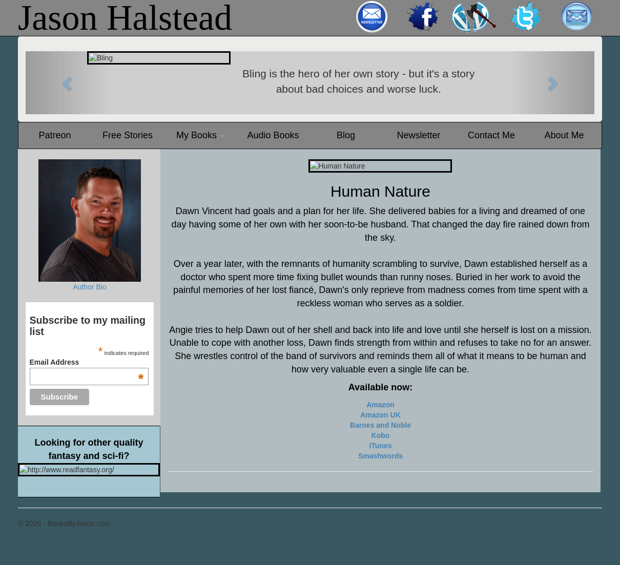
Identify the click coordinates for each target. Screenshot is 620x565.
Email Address (87, 362)
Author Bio (89, 287)
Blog (346, 135)
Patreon (54, 135)
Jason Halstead (125, 18)
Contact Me (491, 135)
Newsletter (418, 135)
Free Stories (127, 135)
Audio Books (273, 135)
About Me (564, 135)
